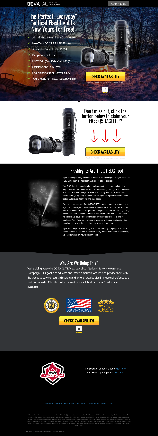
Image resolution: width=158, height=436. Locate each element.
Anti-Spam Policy (70, 403)
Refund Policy (81, 403)
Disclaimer (59, 403)
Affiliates (103, 403)
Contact (110, 403)
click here (120, 368)
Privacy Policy (49, 403)
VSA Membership (93, 403)
